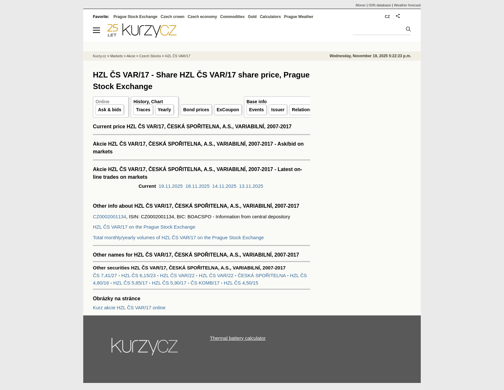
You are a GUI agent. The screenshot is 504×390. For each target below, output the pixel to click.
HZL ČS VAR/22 (178, 275)
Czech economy (202, 16)
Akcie (131, 56)
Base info (257, 101)
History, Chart (148, 101)
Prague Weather (298, 16)
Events (256, 109)
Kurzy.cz (99, 56)
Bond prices (196, 109)
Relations (302, 109)
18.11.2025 (197, 186)
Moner (361, 5)
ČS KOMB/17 (206, 283)
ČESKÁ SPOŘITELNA (262, 275)
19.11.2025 (171, 186)
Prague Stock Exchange (135, 16)
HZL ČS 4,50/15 (241, 283)
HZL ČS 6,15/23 (139, 275)
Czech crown (172, 16)
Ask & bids (109, 109)
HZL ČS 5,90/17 (170, 283)
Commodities (232, 16)
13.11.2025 (251, 186)
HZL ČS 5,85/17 (131, 283)
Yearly (164, 109)
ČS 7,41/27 (105, 275)
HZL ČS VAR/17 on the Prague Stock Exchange (144, 227)
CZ (387, 16)
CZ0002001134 (109, 216)
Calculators (270, 16)
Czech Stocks (150, 56)
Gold (252, 16)
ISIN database (380, 5)
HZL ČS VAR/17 (177, 56)
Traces (143, 109)
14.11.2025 (224, 186)
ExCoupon (228, 109)
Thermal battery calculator (238, 338)
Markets (116, 56)
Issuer (277, 109)
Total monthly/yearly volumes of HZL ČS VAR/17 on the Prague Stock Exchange (178, 237)
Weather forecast (407, 5)
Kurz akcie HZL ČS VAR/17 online (129, 307)
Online (102, 101)
